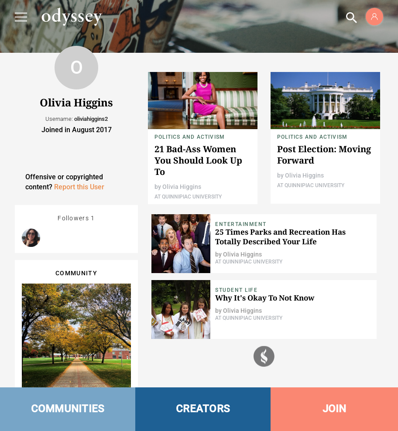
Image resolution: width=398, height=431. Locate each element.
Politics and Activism (189, 137)
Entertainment (241, 224)
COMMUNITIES (68, 409)
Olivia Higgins (181, 186)
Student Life (236, 290)
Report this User (79, 187)
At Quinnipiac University (188, 197)
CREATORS (203, 409)
